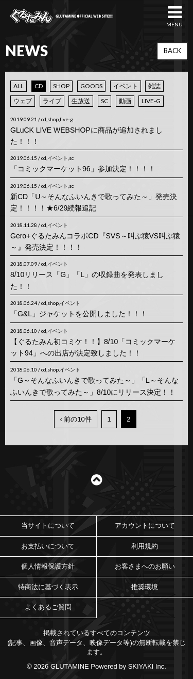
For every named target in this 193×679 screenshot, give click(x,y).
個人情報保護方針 (48, 566)
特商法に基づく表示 (48, 587)
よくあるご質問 (48, 607)
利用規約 (144, 546)
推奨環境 (144, 587)
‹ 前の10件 (75, 419)
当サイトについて (48, 525)
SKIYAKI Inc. (147, 666)
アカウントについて (145, 525)
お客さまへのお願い (145, 566)
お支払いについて (48, 546)
